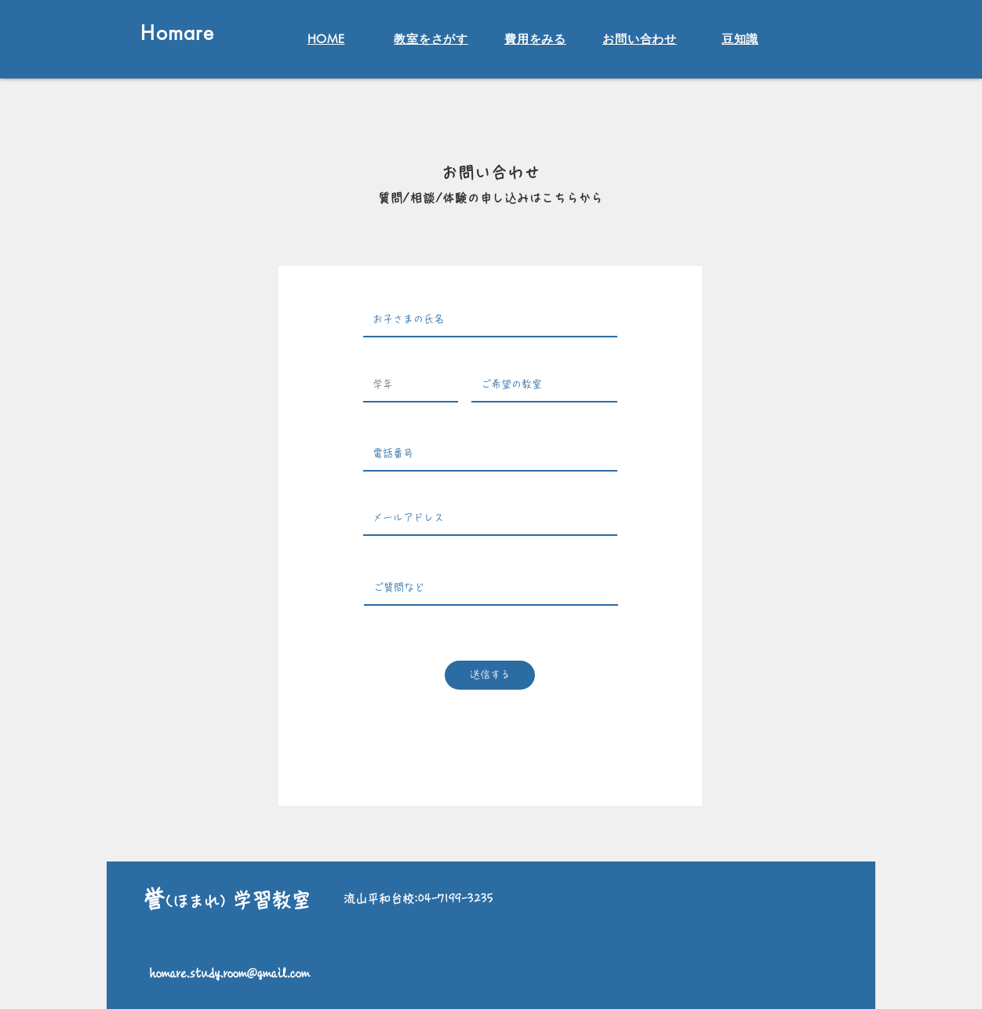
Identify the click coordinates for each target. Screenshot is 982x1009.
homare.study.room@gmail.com (230, 973)
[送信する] (490, 675)
